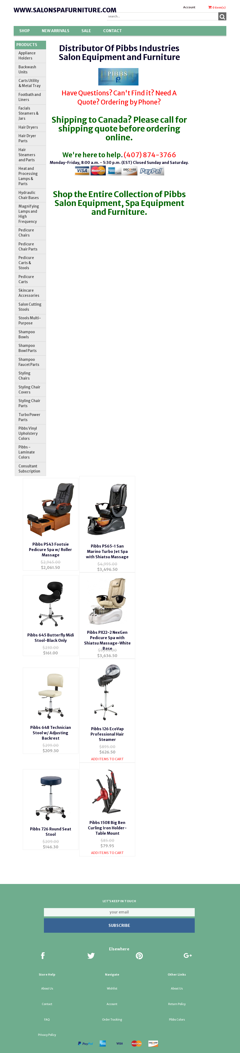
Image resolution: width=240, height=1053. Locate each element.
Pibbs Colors (177, 1012)
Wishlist (112, 981)
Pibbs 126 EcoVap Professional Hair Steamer (107, 729)
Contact (112, 30)
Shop (24, 30)
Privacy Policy (47, 1027)
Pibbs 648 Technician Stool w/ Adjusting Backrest (50, 728)
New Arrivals (55, 30)
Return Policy (177, 996)
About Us (47, 981)
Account (189, 7)
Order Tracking (112, 1012)
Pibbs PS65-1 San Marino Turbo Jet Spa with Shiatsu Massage (107, 548)
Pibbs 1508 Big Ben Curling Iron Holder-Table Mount (107, 820)
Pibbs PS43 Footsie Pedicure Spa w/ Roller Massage (50, 546)
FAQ (47, 1012)
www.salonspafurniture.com (65, 10)
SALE (86, 30)
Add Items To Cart (107, 754)
